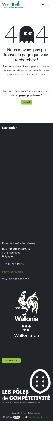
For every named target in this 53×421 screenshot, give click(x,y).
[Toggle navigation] (48, 4)
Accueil (26, 102)
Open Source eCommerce (39, 417)
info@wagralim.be (12, 271)
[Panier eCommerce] (42, 4)
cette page (39, 74)
